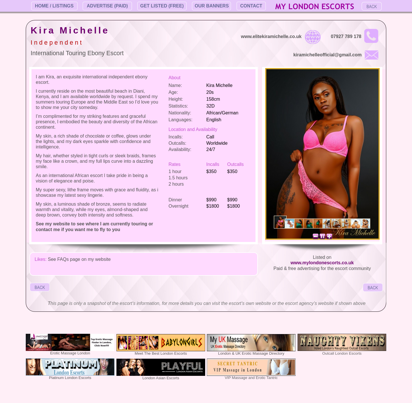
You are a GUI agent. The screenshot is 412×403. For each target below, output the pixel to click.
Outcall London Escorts (341, 353)
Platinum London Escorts (70, 378)
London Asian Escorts (160, 378)
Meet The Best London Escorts (161, 353)
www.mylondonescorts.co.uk (322, 262)
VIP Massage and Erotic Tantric (251, 378)
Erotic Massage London (70, 353)
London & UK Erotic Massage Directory (251, 353)
